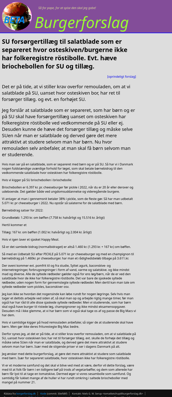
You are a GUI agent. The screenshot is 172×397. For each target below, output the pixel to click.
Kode (43, 393)
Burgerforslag (81, 22)
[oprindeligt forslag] (121, 76)
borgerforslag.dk (26, 393)
